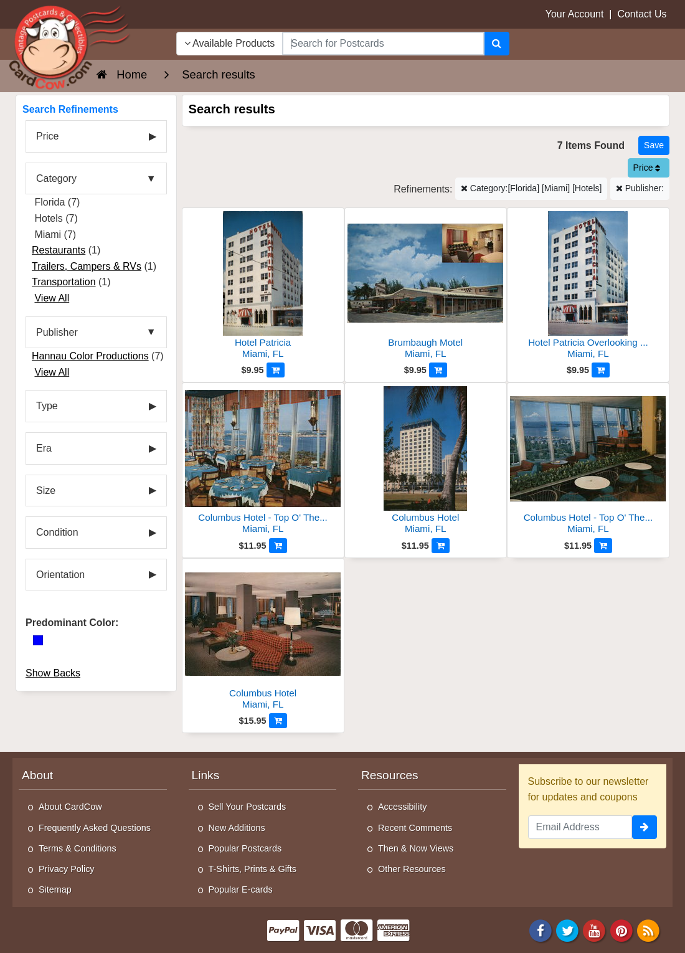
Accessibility (402, 807)
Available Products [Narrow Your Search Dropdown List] (229, 43)
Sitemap (55, 889)
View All (51, 298)
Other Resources (412, 869)
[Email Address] (580, 827)
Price (647, 168)
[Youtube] (595, 929)
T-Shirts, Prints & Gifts (253, 869)
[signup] (644, 827)
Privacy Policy (67, 869)
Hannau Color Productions (90, 356)
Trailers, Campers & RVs (86, 266)
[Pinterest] (621, 929)
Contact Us (641, 14)
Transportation (64, 282)
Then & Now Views (415, 848)
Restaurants (58, 250)
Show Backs (53, 673)
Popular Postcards (245, 848)
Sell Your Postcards (247, 807)
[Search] (496, 43)
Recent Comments (415, 828)
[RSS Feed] (648, 929)
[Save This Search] (653, 145)
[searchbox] (383, 43)
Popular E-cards (241, 889)
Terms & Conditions (77, 848)
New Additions (237, 828)
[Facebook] (540, 929)
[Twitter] (567, 929)
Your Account (575, 14)
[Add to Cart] (276, 370)
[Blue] (38, 640)
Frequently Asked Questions (95, 828)
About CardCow (70, 807)
